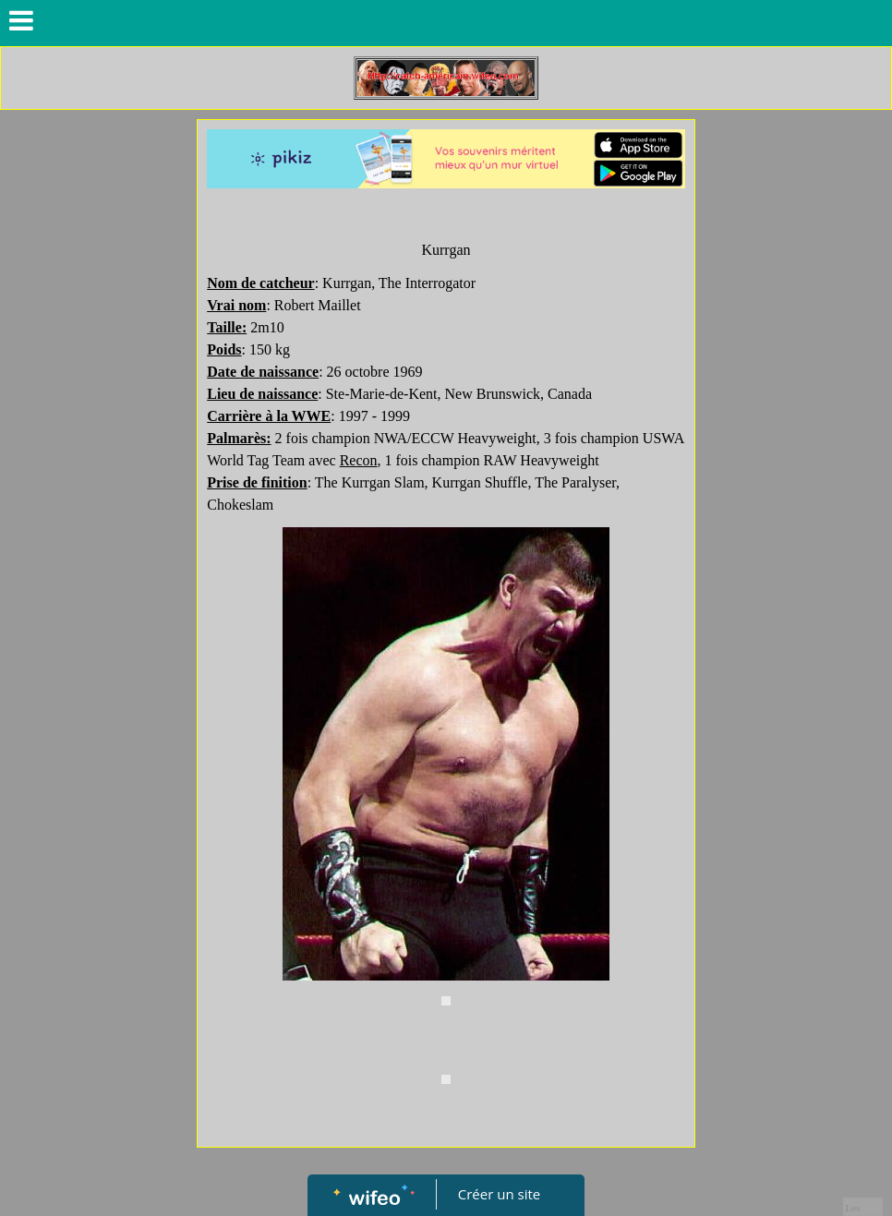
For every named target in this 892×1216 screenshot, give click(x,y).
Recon (359, 460)
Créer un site (499, 1194)
